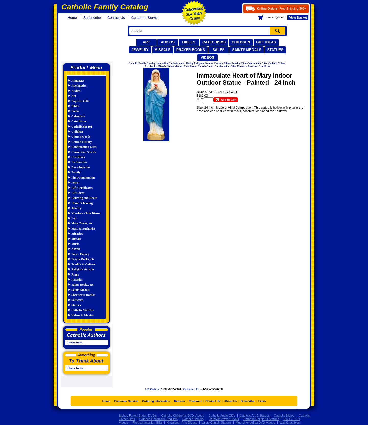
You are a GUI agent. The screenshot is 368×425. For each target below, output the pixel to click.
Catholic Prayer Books (224, 419)
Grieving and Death (84, 198)
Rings (75, 274)
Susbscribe (92, 18)
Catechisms (214, 42)
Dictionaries (79, 162)
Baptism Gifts (80, 101)
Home (72, 18)
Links (262, 401)
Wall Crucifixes (290, 423)
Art (146, 42)
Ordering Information (156, 401)
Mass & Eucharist (83, 228)
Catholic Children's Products (158, 419)
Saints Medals (246, 50)
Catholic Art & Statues (255, 416)
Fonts (75, 182)
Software (77, 300)
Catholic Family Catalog (89, 42)
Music (75, 244)
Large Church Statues (217, 423)
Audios (168, 42)
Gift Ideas (266, 42)
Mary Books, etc (82, 223)
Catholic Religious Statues (261, 419)
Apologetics (78, 86)
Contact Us (116, 18)
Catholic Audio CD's (222, 416)
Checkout (195, 401)
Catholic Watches (82, 310)
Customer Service (145, 18)
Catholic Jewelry (193, 419)
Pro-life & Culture (83, 264)
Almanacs (77, 80)
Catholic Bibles (284, 416)
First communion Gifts (147, 423)
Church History (81, 142)
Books (75, 111)
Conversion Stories (83, 152)
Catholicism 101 (81, 126)
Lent (74, 218)
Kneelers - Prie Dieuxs (85, 213)
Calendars (78, 116)
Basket (298, 17)
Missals (162, 50)
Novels (75, 249)
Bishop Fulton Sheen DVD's (138, 416)
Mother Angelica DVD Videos (255, 423)
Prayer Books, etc (82, 259)
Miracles (77, 233)
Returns (179, 401)
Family (75, 172)
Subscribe (247, 401)
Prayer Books (190, 50)
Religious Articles (82, 269)
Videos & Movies (82, 315)
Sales (219, 50)
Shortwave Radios (83, 295)
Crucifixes (78, 157)
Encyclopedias (80, 167)
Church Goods (80, 137)
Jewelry (139, 50)
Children (241, 42)
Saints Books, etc (82, 284)
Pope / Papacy (80, 254)
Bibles (188, 42)
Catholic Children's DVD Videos (182, 416)
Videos (207, 57)
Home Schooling (82, 203)
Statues (275, 50)
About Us (230, 401)
